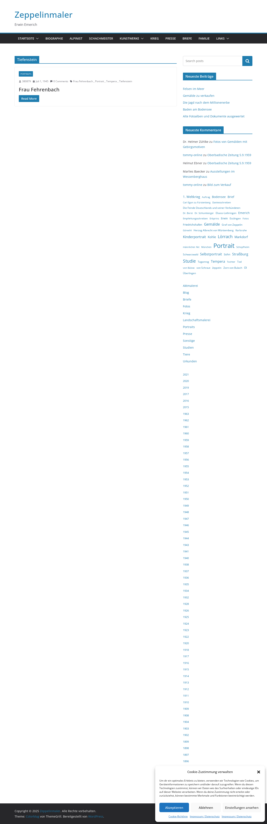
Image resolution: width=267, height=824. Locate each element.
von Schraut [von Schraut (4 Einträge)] (203, 268)
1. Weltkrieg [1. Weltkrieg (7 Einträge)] (191, 197)
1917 (186, 656)
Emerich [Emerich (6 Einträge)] (244, 213)
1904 (186, 722)
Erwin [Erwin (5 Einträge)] (224, 218)
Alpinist (76, 38)
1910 (186, 702)
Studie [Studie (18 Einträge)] (189, 261)
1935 (186, 584)
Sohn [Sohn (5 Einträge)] (227, 254)
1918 (186, 650)
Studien (188, 347)
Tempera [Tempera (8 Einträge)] (218, 261)
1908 (186, 715)
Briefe (187, 38)
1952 (186, 486)
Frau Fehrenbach (83, 81)
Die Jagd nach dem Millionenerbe (206, 102)
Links (220, 38)
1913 (186, 682)
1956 (186, 459)
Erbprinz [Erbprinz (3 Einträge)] (214, 218)
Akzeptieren (174, 807)
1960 (186, 433)
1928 (186, 604)
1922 (186, 637)
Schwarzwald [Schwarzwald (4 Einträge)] (190, 254)
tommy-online (192, 155)
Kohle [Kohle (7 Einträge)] (212, 237)
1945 (186, 532)
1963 (186, 414)
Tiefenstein (125, 81)
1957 (186, 453)
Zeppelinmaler (44, 14)
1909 (186, 709)
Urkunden (190, 361)
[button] (259, 772)
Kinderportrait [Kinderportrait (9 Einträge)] (194, 236)
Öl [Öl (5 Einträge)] (245, 268)
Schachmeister (101, 38)
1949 (186, 505)
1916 (186, 663)
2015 (186, 407)
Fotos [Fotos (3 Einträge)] (246, 218)
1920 (186, 643)
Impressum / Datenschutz (205, 816)
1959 (186, 440)
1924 (186, 623)
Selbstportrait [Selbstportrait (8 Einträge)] (211, 254)
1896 (186, 761)
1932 (186, 597)
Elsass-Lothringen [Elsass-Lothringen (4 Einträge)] (226, 213)
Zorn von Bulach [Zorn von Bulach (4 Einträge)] (232, 268)
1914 (186, 676)
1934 (186, 591)
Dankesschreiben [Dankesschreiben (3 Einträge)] (221, 202)
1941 (186, 551)
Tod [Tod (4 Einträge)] (239, 261)
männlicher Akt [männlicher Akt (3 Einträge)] (191, 247)
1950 (186, 499)
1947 (186, 519)
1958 (186, 446)
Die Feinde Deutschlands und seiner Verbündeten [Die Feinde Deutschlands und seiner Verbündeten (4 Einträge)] (211, 208)
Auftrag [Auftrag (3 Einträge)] (206, 197)
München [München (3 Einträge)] (206, 247)
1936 (186, 577)
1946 (186, 525)
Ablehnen (206, 807)
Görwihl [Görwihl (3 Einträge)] (187, 230)
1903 (186, 728)
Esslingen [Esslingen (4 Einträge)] (235, 218)
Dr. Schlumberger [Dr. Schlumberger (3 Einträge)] (204, 213)
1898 (186, 748)
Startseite (26, 38)
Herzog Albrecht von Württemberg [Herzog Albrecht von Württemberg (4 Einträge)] (214, 230)
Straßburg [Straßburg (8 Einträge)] (240, 254)
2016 (186, 401)
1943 (186, 545)
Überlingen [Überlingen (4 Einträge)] (189, 273)
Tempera (111, 81)
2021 (186, 374)
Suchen (247, 61)
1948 (186, 512)
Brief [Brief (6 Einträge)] (231, 197)
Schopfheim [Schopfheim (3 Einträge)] (242, 247)
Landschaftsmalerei (196, 320)
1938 (186, 564)
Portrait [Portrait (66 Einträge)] (223, 245)
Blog (186, 293)
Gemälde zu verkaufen (198, 96)
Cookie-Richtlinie (178, 816)
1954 (186, 473)
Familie (204, 38)
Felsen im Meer (193, 89)
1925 (186, 617)
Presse (170, 38)
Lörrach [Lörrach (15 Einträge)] (225, 236)
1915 (186, 669)
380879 (26, 81)
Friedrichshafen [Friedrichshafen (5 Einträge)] (192, 224)
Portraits (25, 73)
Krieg (154, 38)
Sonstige (189, 341)
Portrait (99, 81)
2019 (186, 387)
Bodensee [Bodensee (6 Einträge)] (219, 197)
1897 (186, 755)
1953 (186, 479)
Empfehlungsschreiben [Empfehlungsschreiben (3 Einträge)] (195, 218)
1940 (186, 558)
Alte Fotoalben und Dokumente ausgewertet (213, 116)
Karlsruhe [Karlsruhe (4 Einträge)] (241, 230)
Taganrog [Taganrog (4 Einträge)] (203, 261)
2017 (186, 394)
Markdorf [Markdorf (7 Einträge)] (241, 237)
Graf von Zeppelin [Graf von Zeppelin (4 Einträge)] (232, 224)
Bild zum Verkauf (219, 185)
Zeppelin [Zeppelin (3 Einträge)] (217, 267)
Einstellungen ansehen (241, 807)
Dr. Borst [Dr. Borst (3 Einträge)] (188, 213)
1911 (186, 695)
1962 (186, 420)
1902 (186, 735)
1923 (186, 630)
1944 (186, 538)
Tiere (186, 354)
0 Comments (59, 81)
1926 (186, 610)
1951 (186, 492)
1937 (186, 571)
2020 (186, 381)
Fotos (186, 306)
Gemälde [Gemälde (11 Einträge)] (212, 224)
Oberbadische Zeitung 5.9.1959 (229, 155)
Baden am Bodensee (197, 109)
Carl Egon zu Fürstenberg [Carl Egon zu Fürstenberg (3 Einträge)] (196, 202)
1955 (186, 466)
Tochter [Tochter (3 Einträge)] (231, 261)
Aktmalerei (190, 286)
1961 (186, 427)
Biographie (54, 38)
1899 (186, 741)
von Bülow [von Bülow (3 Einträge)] (189, 267)
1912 (186, 689)
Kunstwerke (129, 38)
